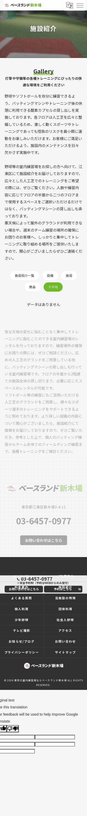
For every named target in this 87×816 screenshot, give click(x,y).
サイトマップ (65, 652)
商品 (32, 286)
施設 (69, 275)
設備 (50, 275)
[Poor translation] (13, 728)
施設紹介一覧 (24, 275)
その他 (53, 286)
